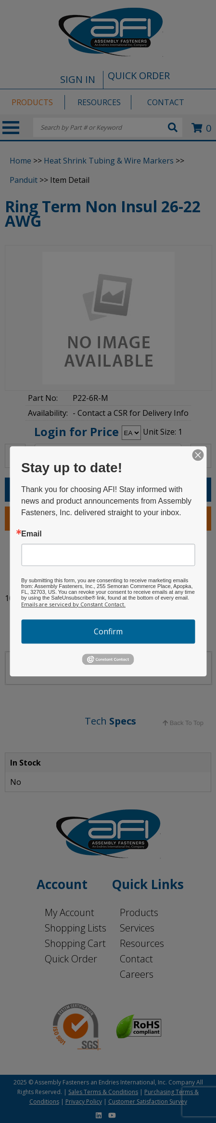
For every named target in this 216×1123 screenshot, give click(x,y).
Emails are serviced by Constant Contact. (73, 604)
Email (31, 534)
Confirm (108, 631)
